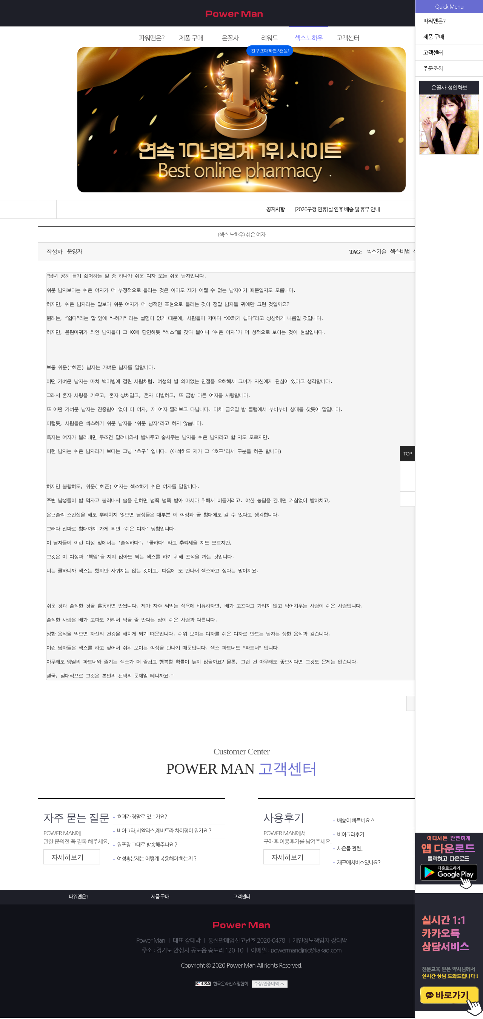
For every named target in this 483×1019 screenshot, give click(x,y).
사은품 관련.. (351, 850)
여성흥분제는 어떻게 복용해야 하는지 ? (159, 861)
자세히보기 (67, 857)
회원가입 (402, 13)
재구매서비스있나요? (360, 865)
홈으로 (47, 209)
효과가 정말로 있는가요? (143, 817)
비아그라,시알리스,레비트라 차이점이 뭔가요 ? (165, 832)
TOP (407, 453)
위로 (407, 483)
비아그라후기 (351, 836)
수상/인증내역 (266, 984)
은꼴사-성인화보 (449, 87)
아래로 (407, 498)
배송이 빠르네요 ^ (356, 821)
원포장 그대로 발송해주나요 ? (148, 846)
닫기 (407, 468)
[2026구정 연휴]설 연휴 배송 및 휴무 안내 (335, 209)
